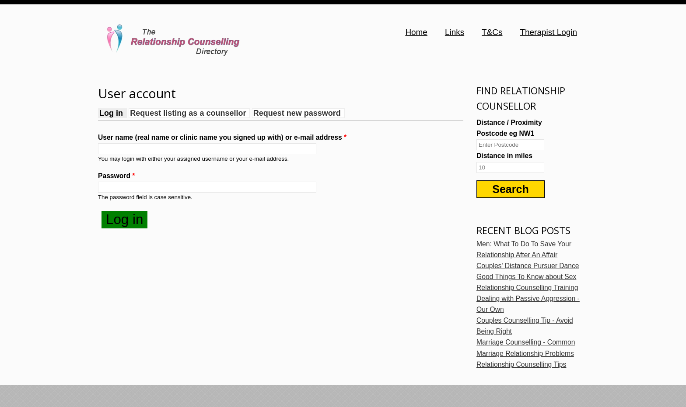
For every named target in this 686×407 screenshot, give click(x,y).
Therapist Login (548, 32)
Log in (113, 112)
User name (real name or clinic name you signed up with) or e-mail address (222, 137)
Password (116, 175)
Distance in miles (504, 155)
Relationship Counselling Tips (521, 364)
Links (454, 32)
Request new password (297, 113)
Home (416, 32)
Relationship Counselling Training (527, 287)
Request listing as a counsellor (188, 113)
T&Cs (492, 32)
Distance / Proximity (509, 122)
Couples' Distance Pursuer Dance (527, 265)
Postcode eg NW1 (505, 133)
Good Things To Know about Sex (526, 276)
